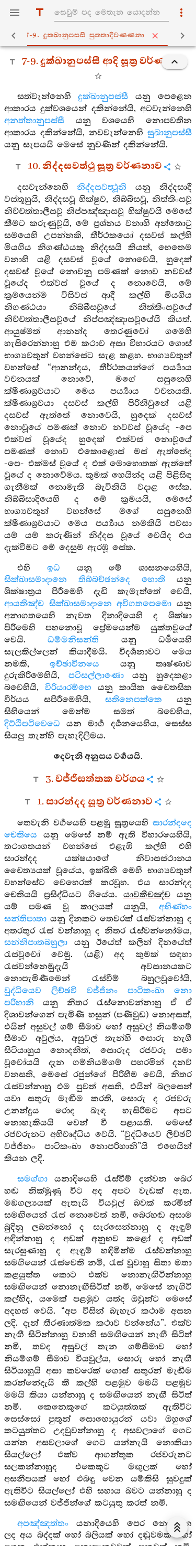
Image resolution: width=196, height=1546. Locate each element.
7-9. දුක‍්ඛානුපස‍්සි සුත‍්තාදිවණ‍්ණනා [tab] (100, 35)
